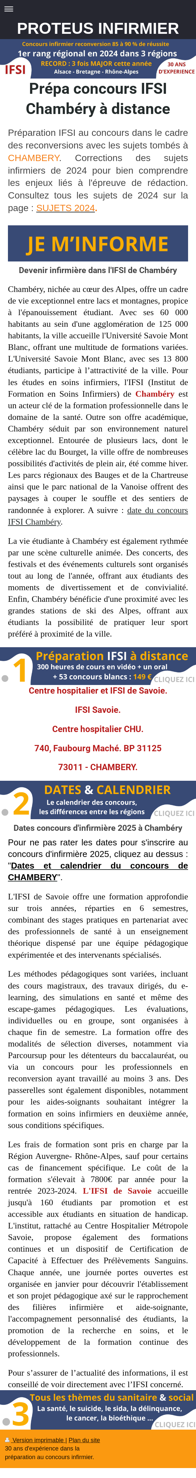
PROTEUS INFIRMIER (98, 28)
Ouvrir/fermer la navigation (98, 9)
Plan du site (84, 1440)
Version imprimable (35, 1440)
